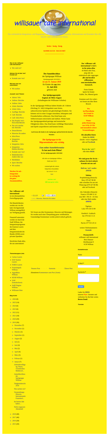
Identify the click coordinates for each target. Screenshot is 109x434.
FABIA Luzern (17, 265)
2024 (14, 306)
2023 (14, 309)
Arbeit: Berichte (17, 106)
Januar (16, 362)
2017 (14, 417)
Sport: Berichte (17, 163)
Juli (15, 342)
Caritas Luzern (17, 257)
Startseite (52, 268)
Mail (52, 174)
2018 (14, 414)
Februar (17, 358)
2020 (14, 319)
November (18, 328)
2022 (14, 312)
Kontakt (89, 230)
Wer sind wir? (16, 68)
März (16, 355)
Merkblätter (16, 160)
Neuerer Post (35, 268)
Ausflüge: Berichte (18, 112)
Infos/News (16, 136)
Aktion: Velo (16, 97)
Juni (16, 345)
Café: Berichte (17, 115)
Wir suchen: (16, 89)
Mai (16, 348)
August (17, 338)
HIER (55, 161)
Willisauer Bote (17, 290)
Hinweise (39, 198)
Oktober (17, 332)
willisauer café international (54, 23)
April (16, 352)
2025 (14, 302)
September (18, 335)
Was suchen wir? (20, 389)
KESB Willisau (17, 277)
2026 (14, 299)
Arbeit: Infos (16, 109)
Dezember (18, 325)
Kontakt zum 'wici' (18, 78)
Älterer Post (68, 268)
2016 (14, 421)
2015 (14, 424)
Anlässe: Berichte (18, 100)
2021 (14, 316)
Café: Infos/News (18, 118)
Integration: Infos (18, 144)
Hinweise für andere (49, 198)
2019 (14, 322)
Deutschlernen (17, 130)
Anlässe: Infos (17, 103)
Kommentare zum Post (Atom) (49, 272)
